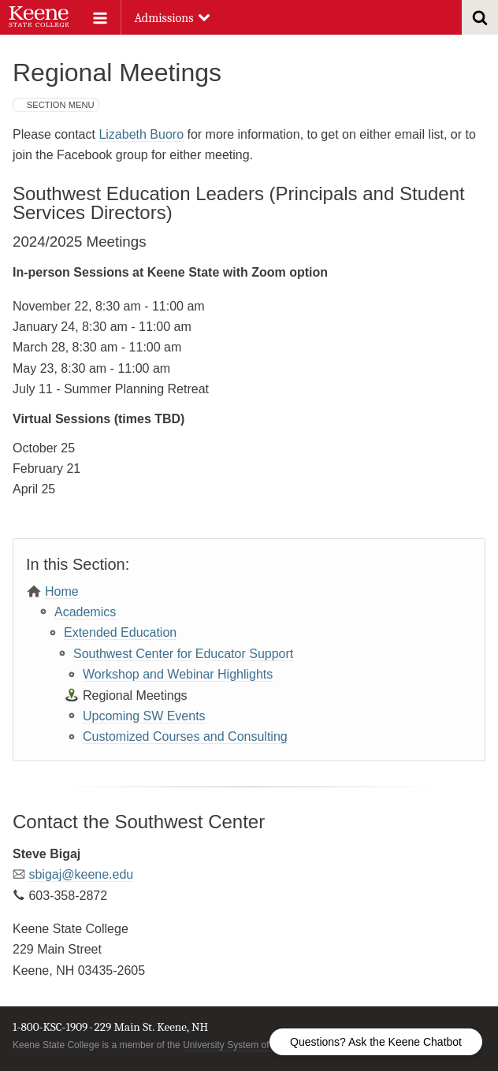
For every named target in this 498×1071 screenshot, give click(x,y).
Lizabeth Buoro (141, 134)
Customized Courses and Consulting (185, 736)
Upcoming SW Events (144, 716)
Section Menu (61, 105)
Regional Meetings (135, 695)
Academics (85, 612)
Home (62, 591)
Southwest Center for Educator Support (183, 653)
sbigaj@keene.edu (80, 874)
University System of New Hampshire (261, 1045)
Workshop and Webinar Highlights (178, 674)
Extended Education (120, 632)
